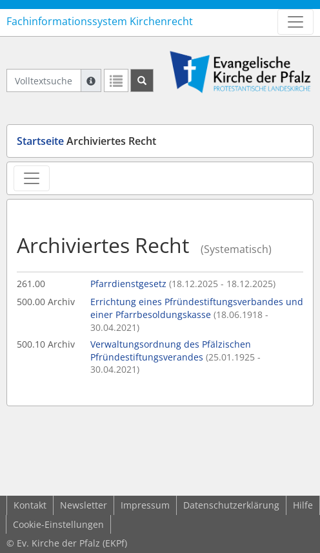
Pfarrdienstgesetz (182, 283)
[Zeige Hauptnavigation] (295, 22)
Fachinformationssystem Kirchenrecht (99, 21)
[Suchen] (142, 80)
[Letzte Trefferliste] (116, 80)
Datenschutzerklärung (231, 505)
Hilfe (303, 505)
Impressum (145, 505)
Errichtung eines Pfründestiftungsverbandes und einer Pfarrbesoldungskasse (196, 314)
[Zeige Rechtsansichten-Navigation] (32, 178)
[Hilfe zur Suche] (91, 80)
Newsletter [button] (83, 505)
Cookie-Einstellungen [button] (58, 524)
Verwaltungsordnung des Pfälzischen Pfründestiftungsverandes (175, 356)
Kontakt (30, 505)
